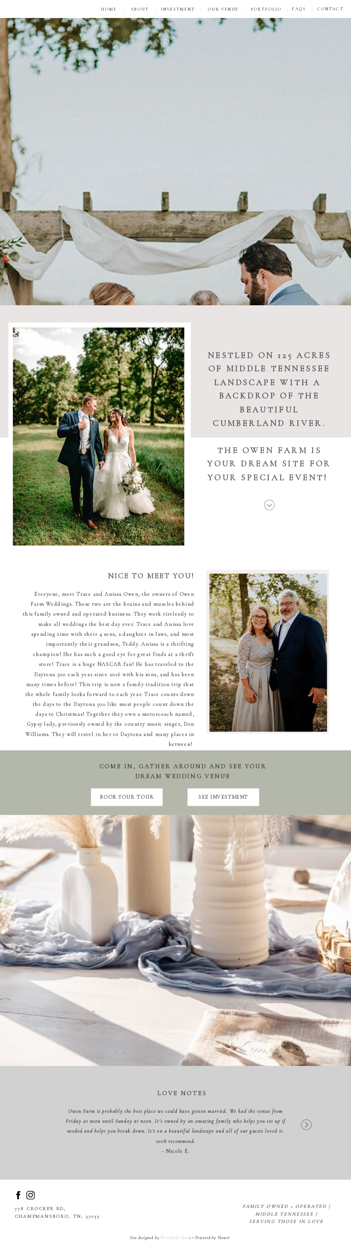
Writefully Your (174, 1238)
